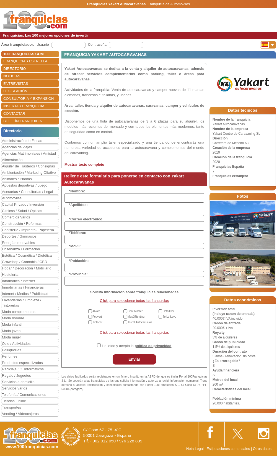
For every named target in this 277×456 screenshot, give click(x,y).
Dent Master (135, 311)
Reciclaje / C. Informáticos (23, 369)
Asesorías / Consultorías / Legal (27, 192)
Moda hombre (13, 318)
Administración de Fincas (22, 141)
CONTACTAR (14, 113)
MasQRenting (136, 316)
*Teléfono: (77, 233)
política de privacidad (153, 346)
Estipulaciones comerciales (228, 449)
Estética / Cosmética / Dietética (27, 255)
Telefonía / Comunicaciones (24, 395)
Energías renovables (18, 243)
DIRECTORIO (14, 69)
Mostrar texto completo (84, 164)
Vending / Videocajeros (20, 414)
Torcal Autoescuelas (140, 322)
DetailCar (168, 311)
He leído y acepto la (136, 346)
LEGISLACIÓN (15, 91)
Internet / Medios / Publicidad (25, 294)
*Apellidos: (78, 205)
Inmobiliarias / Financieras (23, 287)
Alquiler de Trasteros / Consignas (28, 166)
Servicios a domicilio (18, 382)
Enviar (134, 359)
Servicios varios (14, 388)
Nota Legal (195, 449)
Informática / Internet (18, 281)
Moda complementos (18, 312)
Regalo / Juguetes (16, 375)
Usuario (43, 44)
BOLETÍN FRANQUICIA (22, 121)
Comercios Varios (16, 217)
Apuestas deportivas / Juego (24, 185)
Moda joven (11, 331)
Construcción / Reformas (22, 223)
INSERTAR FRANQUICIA (23, 106)
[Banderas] (268, 45)
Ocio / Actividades (16, 344)
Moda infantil (12, 324)
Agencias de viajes (17, 147)
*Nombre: (77, 191)
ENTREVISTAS (15, 83)
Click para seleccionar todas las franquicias (134, 301)
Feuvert (97, 316)
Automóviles (12, 198)
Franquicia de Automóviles (169, 4)
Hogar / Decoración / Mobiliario (26, 268)
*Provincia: (78, 274)
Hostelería (10, 274)
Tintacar (97, 322)
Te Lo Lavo (169, 316)
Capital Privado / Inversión (23, 204)
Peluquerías (11, 350)
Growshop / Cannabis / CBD (24, 262)
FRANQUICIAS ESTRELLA (25, 61)
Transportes (11, 407)
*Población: (79, 261)
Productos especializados (22, 363)
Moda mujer (11, 337)
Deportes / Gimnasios (19, 236)
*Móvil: (75, 246)
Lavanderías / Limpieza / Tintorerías (21, 302)
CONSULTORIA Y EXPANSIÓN (28, 98)
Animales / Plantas (17, 179)
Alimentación (12, 160)
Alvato (96, 311)
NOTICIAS (11, 76)
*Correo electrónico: (86, 219)
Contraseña (97, 44)
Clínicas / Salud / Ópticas (22, 211)
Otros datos (262, 449)
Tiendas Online (14, 401)
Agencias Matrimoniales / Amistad (29, 153)
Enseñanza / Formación (21, 249)
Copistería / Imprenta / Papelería (28, 230)
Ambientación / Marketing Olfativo (29, 172)
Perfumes (9, 356)
